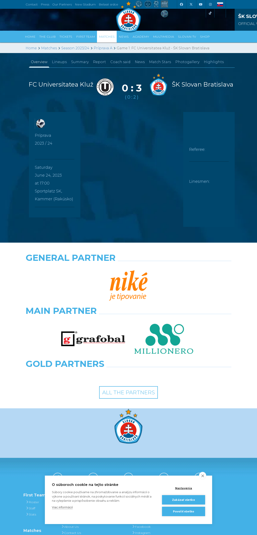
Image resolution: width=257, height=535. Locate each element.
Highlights (214, 62)
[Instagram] (210, 4)
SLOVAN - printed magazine (145, 450)
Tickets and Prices (106, 438)
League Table (37, 482)
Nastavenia (183, 488)
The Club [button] (47, 37)
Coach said (120, 62)
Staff (30, 441)
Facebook (141, 459)
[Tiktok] (210, 13)
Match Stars (160, 62)
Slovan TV (187, 37)
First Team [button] (85, 37)
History (68, 435)
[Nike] (128, 268)
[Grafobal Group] (155, 307)
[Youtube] (200, 4)
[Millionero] (164, 288)
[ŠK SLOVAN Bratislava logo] (128, 16)
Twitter (138, 471)
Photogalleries (144, 441)
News (124, 37)
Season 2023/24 (75, 48)
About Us (70, 459)
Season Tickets (109, 447)
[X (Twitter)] (191, 4)
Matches (49, 48)
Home (31, 48)
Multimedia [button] (163, 37)
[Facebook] (181, 4)
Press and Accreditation (71, 474)
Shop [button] (205, 37)
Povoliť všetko (183, 511)
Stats (31, 447)
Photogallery (187, 62)
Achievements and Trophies (73, 444)
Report (99, 62)
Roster (32, 435)
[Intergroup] (102, 307)
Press (45, 4)
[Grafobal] (93, 288)
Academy (141, 37)
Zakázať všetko (183, 499)
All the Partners (128, 325)
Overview (39, 62)
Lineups (59, 62)
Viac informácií (62, 507)
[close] (202, 475)
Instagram (141, 465)
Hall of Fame (72, 453)
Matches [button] (107, 37)
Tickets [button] (66, 37)
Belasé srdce (108, 4)
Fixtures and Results (36, 473)
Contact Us (71, 465)
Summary (80, 62)
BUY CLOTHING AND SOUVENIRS (181, 438)
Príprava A (103, 48)
